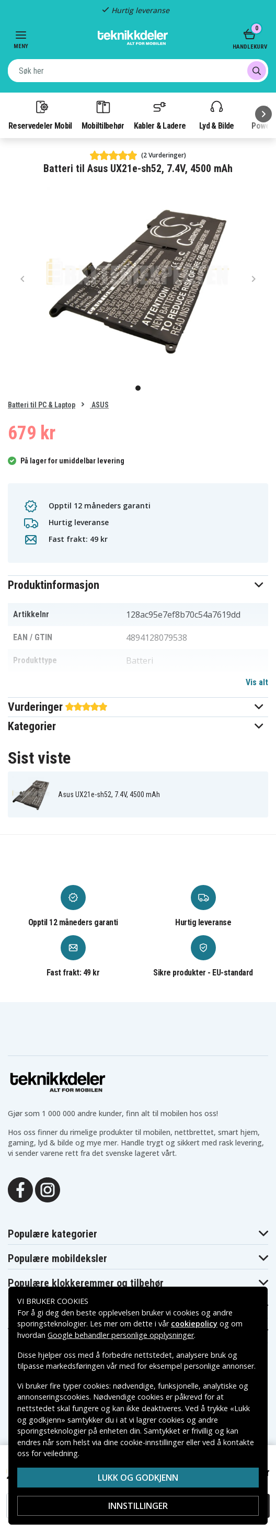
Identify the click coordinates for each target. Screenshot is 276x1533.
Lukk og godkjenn (138, 1477)
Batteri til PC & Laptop (41, 405)
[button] (138, 585)
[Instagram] (47, 1189)
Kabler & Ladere (160, 114)
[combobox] (138, 70)
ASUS (99, 405)
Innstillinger (138, 1506)
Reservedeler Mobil (40, 114)
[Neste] (263, 114)
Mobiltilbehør (103, 114)
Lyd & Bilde (216, 114)
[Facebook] (20, 1189)
